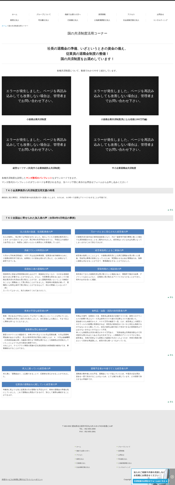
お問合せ (160, 14)
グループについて (44, 14)
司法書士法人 (43, 20)
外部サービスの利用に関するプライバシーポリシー (22, 479)
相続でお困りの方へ (73, 14)
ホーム (14, 14)
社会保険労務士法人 (131, 20)
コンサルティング (160, 20)
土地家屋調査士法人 (102, 20)
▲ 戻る (170, 210)
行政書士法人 (73, 20)
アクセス (131, 14)
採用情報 (102, 14)
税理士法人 (14, 20)
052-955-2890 (90, 429)
